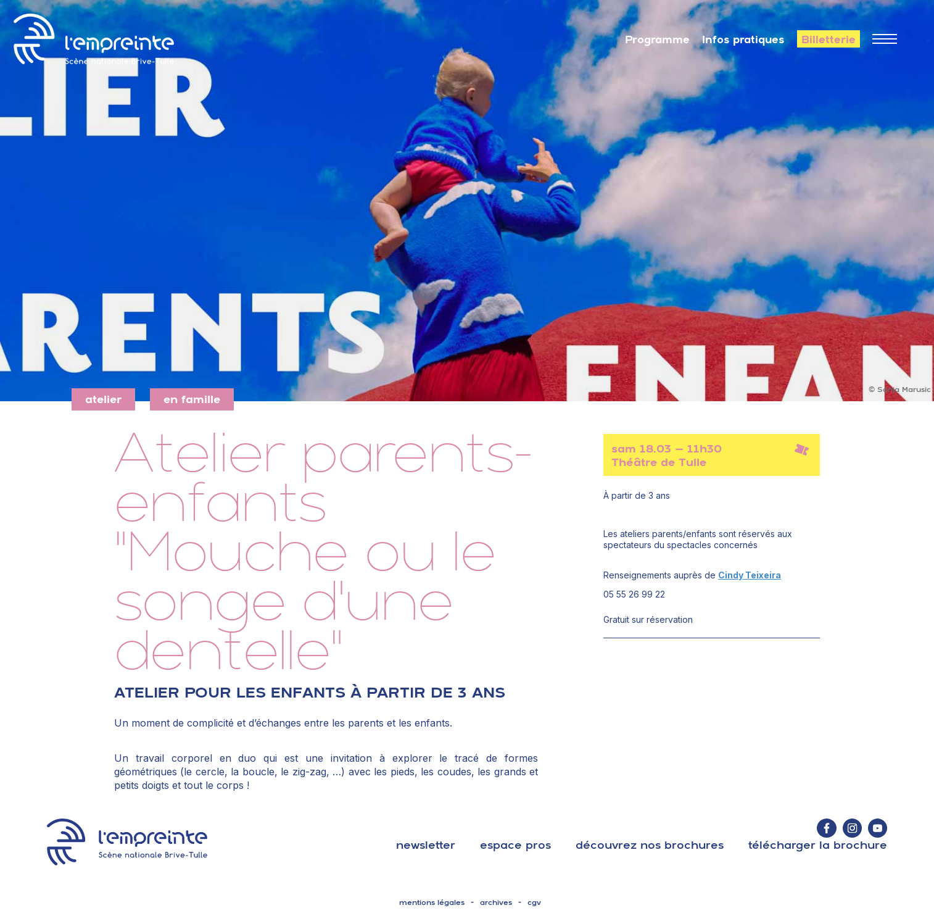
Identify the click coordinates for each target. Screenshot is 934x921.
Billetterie (828, 39)
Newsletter (425, 844)
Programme (657, 39)
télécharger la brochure (817, 844)
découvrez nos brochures (650, 844)
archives (496, 902)
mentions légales (432, 902)
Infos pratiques (743, 39)
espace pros (515, 844)
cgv (534, 902)
